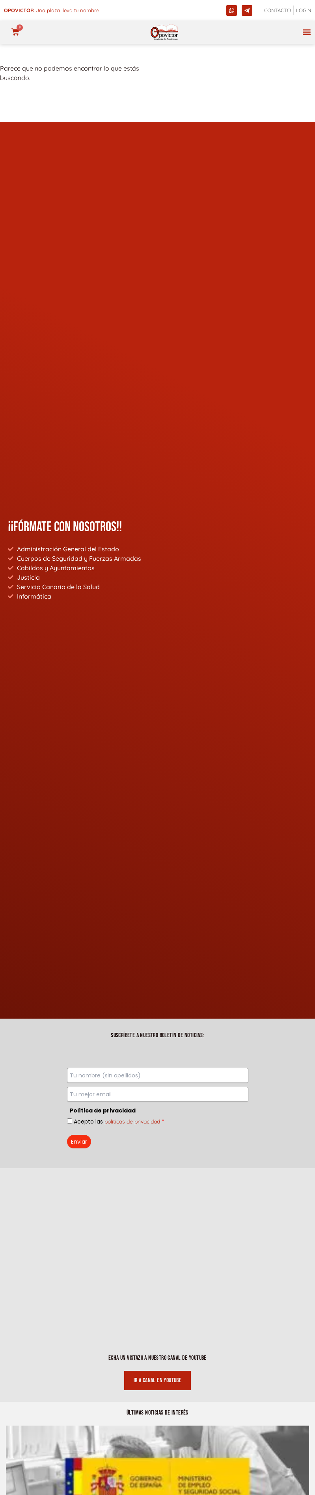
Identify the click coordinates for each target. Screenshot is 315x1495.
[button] (306, 32)
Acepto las (119, 1121)
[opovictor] (164, 32)
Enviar (79, 1142)
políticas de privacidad (132, 1121)
